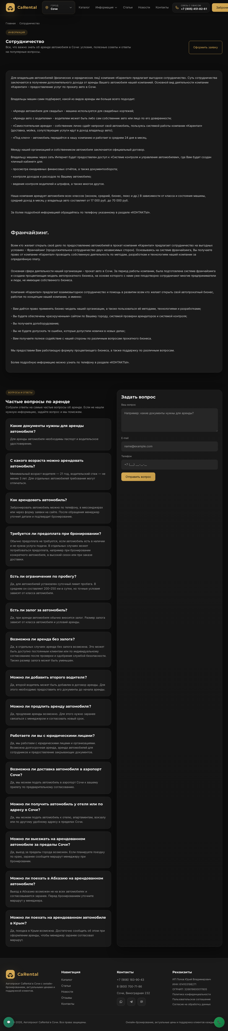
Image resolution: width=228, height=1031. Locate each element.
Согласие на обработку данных (191, 999)
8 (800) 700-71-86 (129, 982)
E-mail (125, 437)
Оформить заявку (205, 47)
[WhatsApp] (121, 997)
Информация (106, 7)
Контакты (162, 7)
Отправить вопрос (139, 477)
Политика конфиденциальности (191, 989)
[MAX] (142, 997)
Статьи (128, 7)
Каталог (84, 7)
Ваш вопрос (128, 404)
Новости (144, 7)
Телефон (126, 456)
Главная (11, 23)
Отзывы (66, 993)
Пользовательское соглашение (191, 994)
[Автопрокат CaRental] (22, 7)
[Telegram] (131, 997)
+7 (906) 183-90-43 (130, 975)
